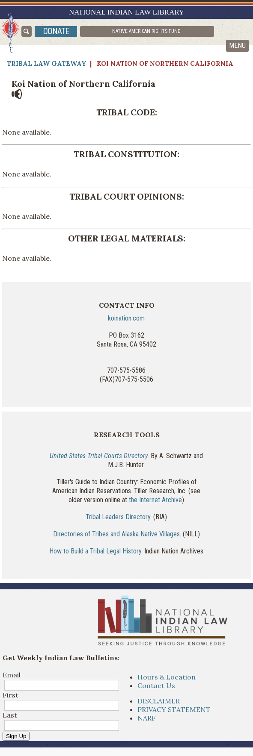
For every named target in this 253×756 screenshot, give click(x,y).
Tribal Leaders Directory (118, 517)
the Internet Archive (155, 500)
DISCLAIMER (158, 701)
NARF (146, 718)
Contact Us (156, 685)
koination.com (126, 318)
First (10, 695)
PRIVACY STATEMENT (174, 709)
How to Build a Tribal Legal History (95, 551)
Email (12, 675)
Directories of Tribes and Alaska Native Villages (116, 534)
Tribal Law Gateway (46, 63)
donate (56, 31)
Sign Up (16, 736)
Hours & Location (166, 677)
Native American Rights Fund (146, 31)
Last (10, 715)
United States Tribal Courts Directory (99, 456)
